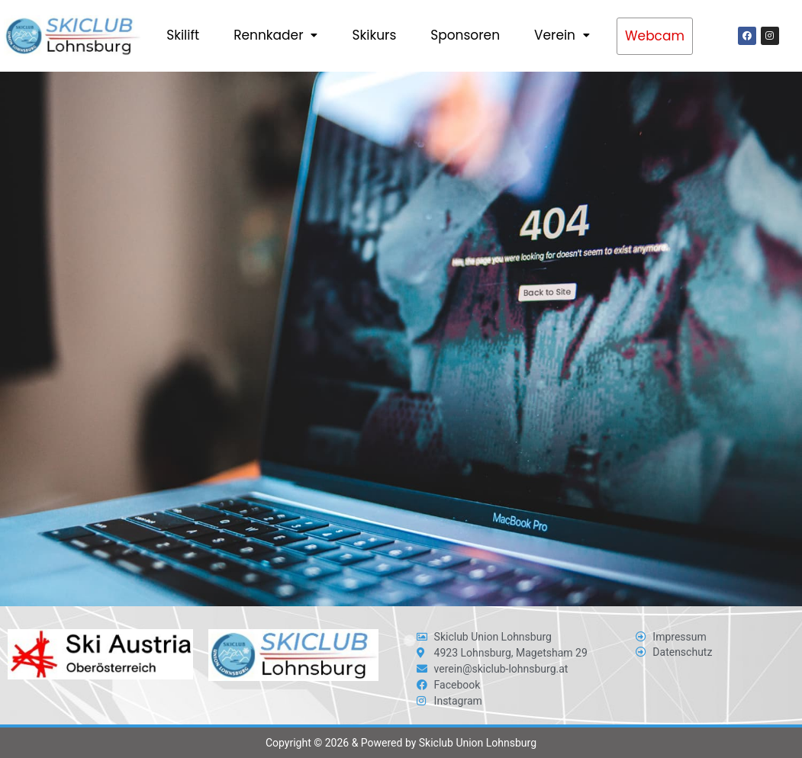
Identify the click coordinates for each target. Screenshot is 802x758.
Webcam (654, 36)
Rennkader (275, 35)
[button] (275, 35)
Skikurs (374, 35)
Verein (562, 35)
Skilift (182, 35)
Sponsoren (465, 35)
